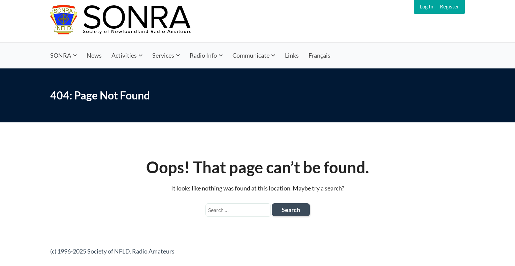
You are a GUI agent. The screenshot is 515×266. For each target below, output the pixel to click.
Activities (124, 55)
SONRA (60, 55)
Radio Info (203, 55)
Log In (426, 6)
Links (292, 55)
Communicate (250, 55)
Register (449, 6)
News (94, 55)
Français (319, 55)
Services (163, 55)
